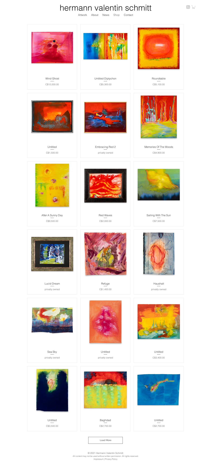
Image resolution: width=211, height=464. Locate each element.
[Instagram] (188, 7)
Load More (105, 440)
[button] (194, 7)
